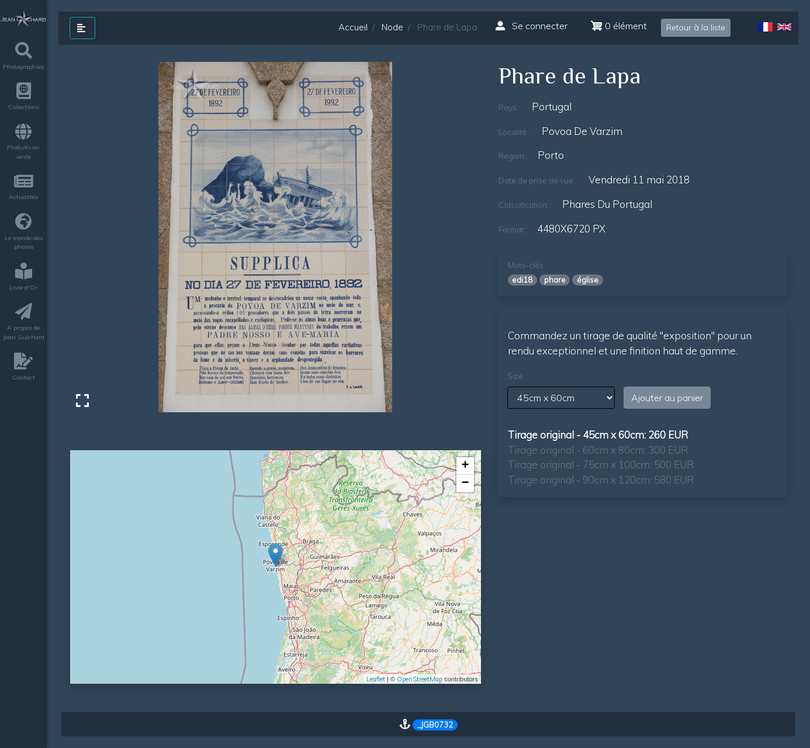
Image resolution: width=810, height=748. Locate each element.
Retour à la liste (695, 27)
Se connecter (531, 26)
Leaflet (375, 679)
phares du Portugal (607, 204)
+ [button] (465, 466)
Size (515, 376)
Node (392, 27)
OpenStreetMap (419, 679)
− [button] (465, 483)
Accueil (353, 27)
